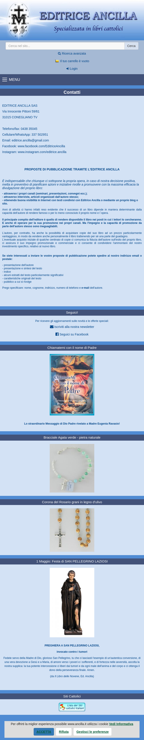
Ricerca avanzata (72, 53)
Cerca (131, 46)
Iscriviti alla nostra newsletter (72, 327)
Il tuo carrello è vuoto (72, 61)
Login (72, 68)
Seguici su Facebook (72, 334)
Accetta (44, 732)
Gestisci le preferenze (92, 732)
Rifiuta (64, 732)
